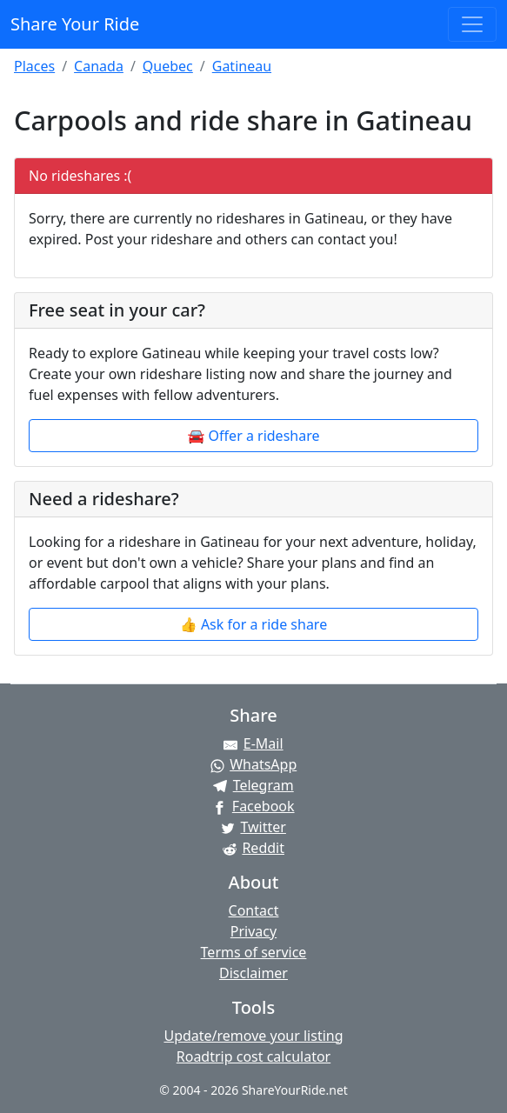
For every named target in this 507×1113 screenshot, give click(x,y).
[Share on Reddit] (253, 847)
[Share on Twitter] (253, 826)
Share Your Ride (74, 24)
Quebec (168, 66)
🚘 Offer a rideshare (254, 435)
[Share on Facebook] (253, 806)
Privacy (253, 931)
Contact (254, 910)
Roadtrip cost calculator (253, 1056)
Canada (98, 66)
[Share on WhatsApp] (253, 764)
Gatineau (241, 66)
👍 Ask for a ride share (253, 624)
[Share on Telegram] (253, 785)
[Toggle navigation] (472, 24)
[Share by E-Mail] (253, 743)
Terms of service (254, 952)
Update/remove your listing (253, 1035)
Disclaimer (253, 973)
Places (34, 66)
